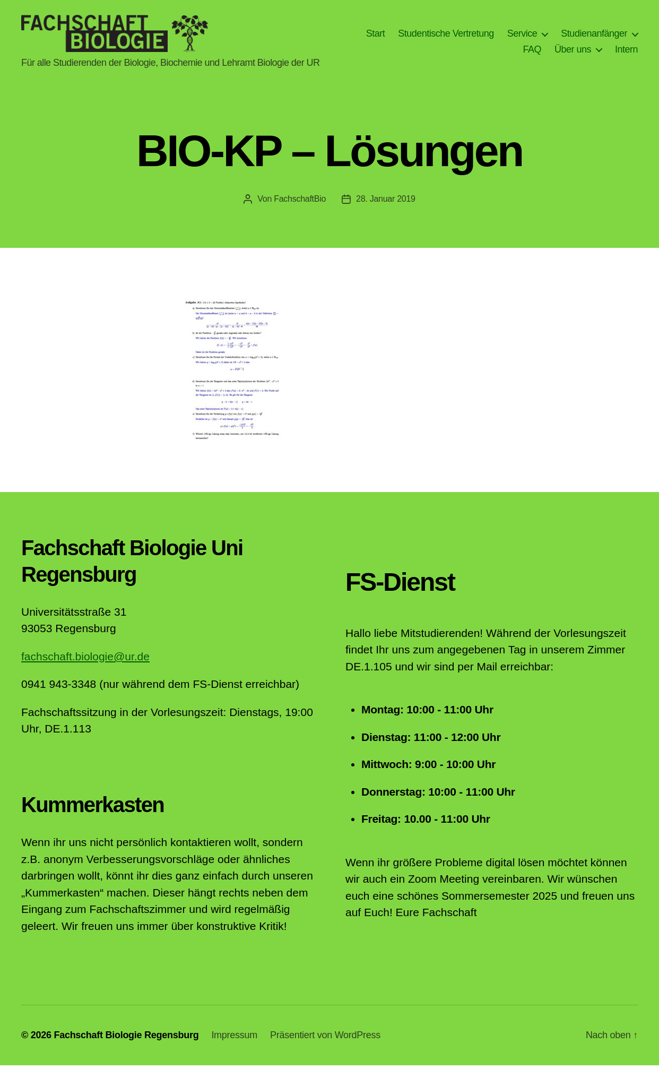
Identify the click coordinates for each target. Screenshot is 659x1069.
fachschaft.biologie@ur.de (85, 660)
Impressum (234, 1038)
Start (375, 35)
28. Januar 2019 (385, 202)
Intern (626, 51)
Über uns (572, 51)
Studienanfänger (594, 35)
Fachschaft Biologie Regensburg (126, 1038)
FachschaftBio (300, 202)
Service (522, 35)
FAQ (532, 51)
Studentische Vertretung (446, 35)
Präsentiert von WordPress (325, 1038)
